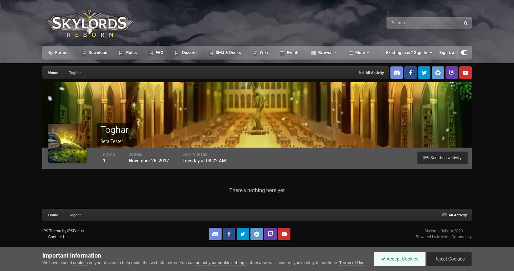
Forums (62, 52)
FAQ (158, 52)
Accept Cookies (400, 259)
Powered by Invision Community (444, 237)
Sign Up (446, 52)
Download (98, 52)
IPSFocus (75, 231)
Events (292, 52)
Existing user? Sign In (409, 53)
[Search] (403, 23)
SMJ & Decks (227, 52)
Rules (131, 52)
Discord (189, 52)
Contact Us (58, 237)
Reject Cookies (449, 259)
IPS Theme (51, 231)
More (360, 52)
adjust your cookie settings (221, 262)
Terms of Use (352, 262)
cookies (80, 262)
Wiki (263, 52)
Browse (325, 52)
